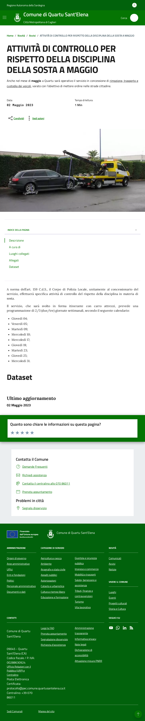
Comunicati (115, 558)
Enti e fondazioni (16, 575)
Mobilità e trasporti (85, 574)
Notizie (112, 569)
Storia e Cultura (117, 609)
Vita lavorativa (83, 607)
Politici (10, 581)
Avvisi (112, 564)
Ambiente (46, 564)
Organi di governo (16, 558)
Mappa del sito (46, 711)
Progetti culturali (118, 603)
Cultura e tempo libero (53, 592)
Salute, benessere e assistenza (85, 582)
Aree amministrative (18, 564)
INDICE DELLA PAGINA (72, 230)
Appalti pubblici (49, 575)
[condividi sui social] (16, 118)
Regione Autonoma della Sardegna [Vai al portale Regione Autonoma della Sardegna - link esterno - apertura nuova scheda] (26, 5)
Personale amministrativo (21, 586)
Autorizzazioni (48, 581)
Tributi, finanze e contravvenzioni (84, 593)
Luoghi (112, 592)
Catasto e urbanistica (52, 586)
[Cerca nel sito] (134, 18)
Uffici (10, 569)
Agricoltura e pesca (51, 558)
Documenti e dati (16, 592)
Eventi (112, 598)
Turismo (79, 602)
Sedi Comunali (14, 711)
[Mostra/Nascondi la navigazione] (4, 17)
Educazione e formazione (54, 597)
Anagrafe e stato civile (53, 569)
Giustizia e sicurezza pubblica (86, 560)
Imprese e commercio (87, 569)
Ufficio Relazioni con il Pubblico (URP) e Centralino (19, 671)
